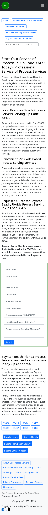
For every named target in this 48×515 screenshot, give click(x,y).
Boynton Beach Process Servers (19, 38)
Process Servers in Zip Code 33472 (27, 20)
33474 (35, 428)
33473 (26, 428)
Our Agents (8, 487)
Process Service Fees (13, 477)
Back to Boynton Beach (15, 450)
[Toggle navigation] (42, 5)
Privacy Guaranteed (12, 482)
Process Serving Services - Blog (18, 467)
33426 (26, 423)
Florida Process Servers (15, 26)
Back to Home (11, 437)
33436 (6, 428)
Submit (9, 342)
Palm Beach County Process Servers (21, 32)
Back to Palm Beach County (17, 443)
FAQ (38, 467)
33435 (35, 423)
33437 (16, 428)
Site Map (7, 472)
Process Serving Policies (26, 472)
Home (5, 20)
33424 (6, 423)
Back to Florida (31, 437)
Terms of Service (34, 482)
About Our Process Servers (16, 462)
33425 (16, 423)
